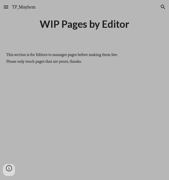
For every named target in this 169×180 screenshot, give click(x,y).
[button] (6, 7)
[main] (84, 24)
